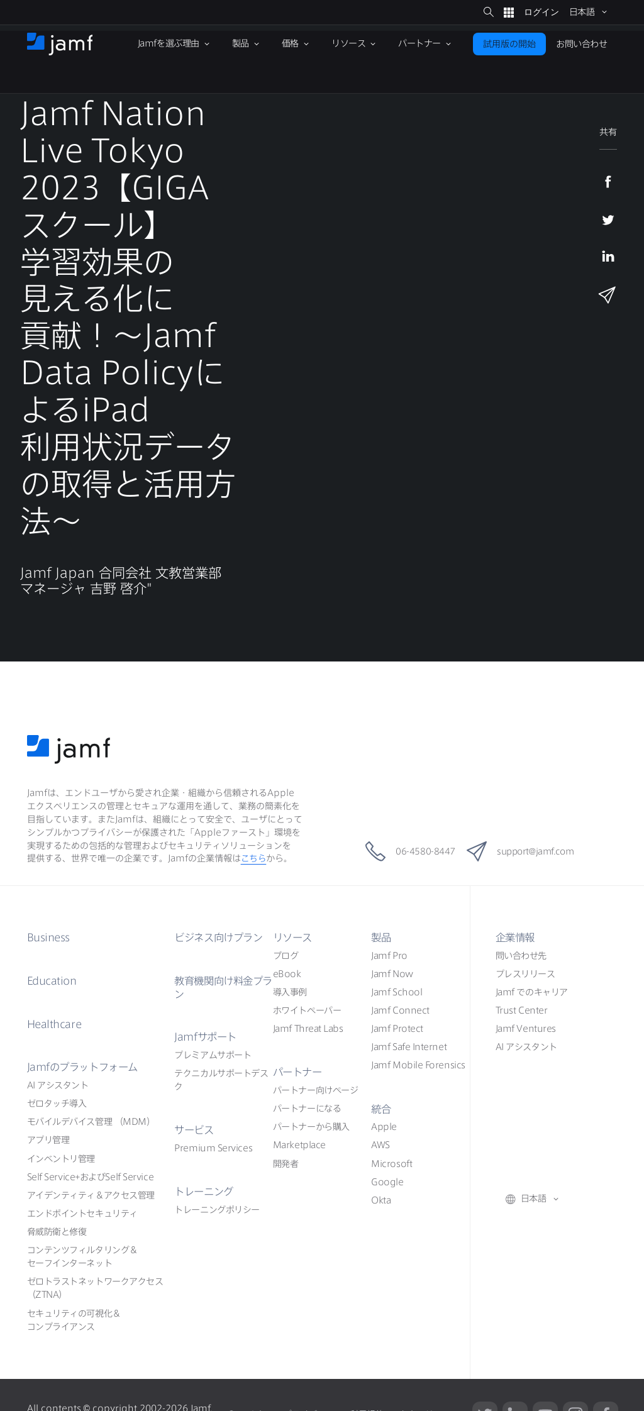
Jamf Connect (400, 1010)
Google (387, 1182)
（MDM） (91, 1121)
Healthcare (55, 1024)
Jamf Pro (389, 955)
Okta (381, 1200)
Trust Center (522, 1010)
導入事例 (290, 992)
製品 (381, 937)
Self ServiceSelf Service (90, 1177)
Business (50, 937)
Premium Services (213, 1148)
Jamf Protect (397, 1028)
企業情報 (516, 937)
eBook (287, 974)
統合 (381, 1109)
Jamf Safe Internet (409, 1047)
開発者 (286, 1163)
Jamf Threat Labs (308, 1028)
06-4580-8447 (399, 851)
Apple (384, 1126)
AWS (380, 1145)
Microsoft (391, 1163)
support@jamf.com (528, 851)
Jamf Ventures (526, 1028)
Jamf (85, 1066)
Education (53, 980)
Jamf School (396, 992)
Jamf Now (392, 974)
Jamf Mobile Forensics (418, 1065)
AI (58, 1085)
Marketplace (299, 1145)
